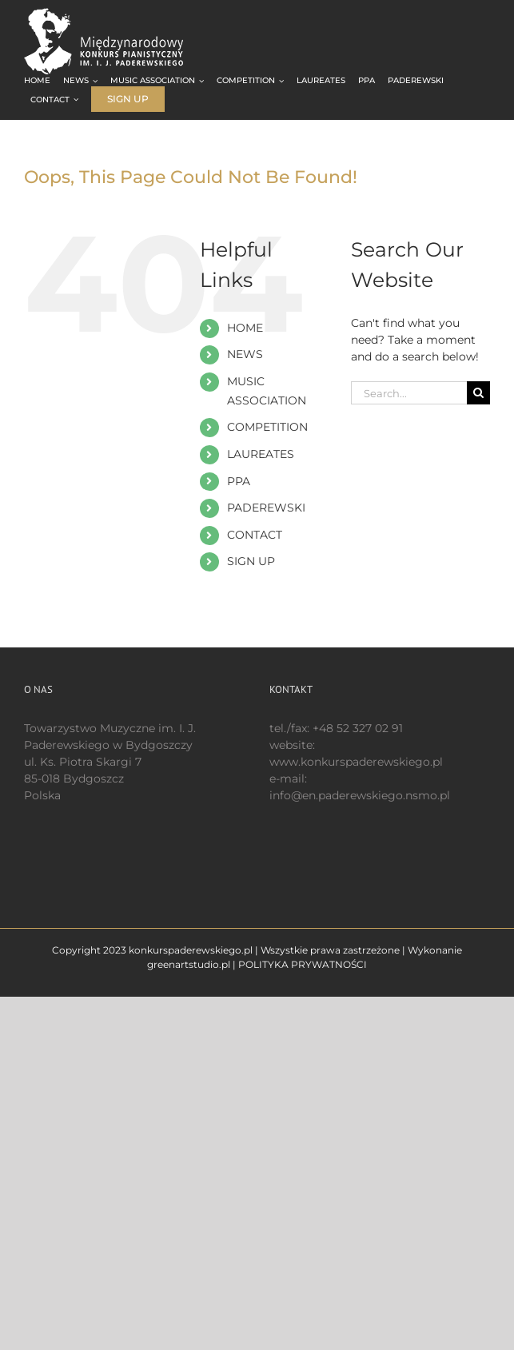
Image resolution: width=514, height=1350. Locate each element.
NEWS (245, 354)
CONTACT (254, 535)
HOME (245, 328)
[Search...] (409, 392)
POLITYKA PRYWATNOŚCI (302, 964)
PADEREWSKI (266, 507)
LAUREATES (260, 454)
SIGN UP (251, 561)
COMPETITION (267, 427)
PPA (238, 481)
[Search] (478, 392)
